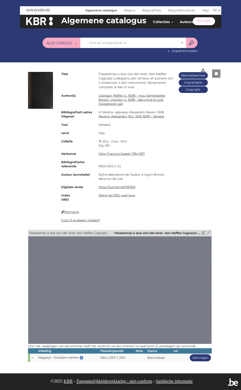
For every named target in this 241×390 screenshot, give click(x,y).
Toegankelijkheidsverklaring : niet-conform (114, 381)
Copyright (193, 89)
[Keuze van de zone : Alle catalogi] (61, 43)
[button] (40, 90)
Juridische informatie (174, 381)
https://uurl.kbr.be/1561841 (117, 187)
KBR (68, 381)
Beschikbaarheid (193, 75)
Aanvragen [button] (199, 358)
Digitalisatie (193, 82)
